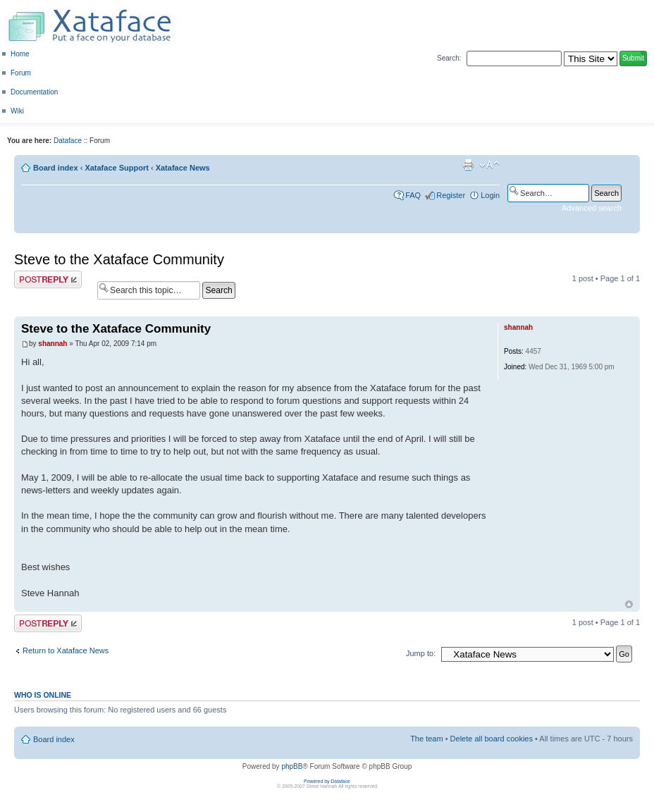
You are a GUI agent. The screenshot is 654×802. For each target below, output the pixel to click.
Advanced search (592, 208)
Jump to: (421, 653)
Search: (449, 58)
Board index (55, 168)
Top (629, 604)
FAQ (413, 195)
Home (20, 54)
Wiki (17, 111)
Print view (468, 165)
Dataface (68, 140)
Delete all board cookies (491, 738)
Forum (21, 73)
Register (450, 195)
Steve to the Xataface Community (119, 259)
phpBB (291, 766)
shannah (52, 343)
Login (490, 195)
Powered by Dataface (327, 781)
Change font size (489, 165)
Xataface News (183, 168)
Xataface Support (116, 168)
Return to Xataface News (66, 650)
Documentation (34, 92)
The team (426, 738)
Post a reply (48, 279)
